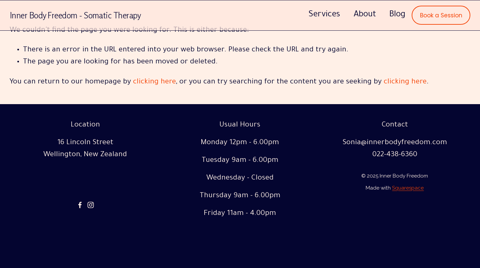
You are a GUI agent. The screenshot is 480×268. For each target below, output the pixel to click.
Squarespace (408, 189)
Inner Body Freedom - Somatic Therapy (75, 15)
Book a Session (441, 15)
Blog (397, 15)
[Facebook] (80, 205)
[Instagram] (90, 205)
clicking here (154, 82)
